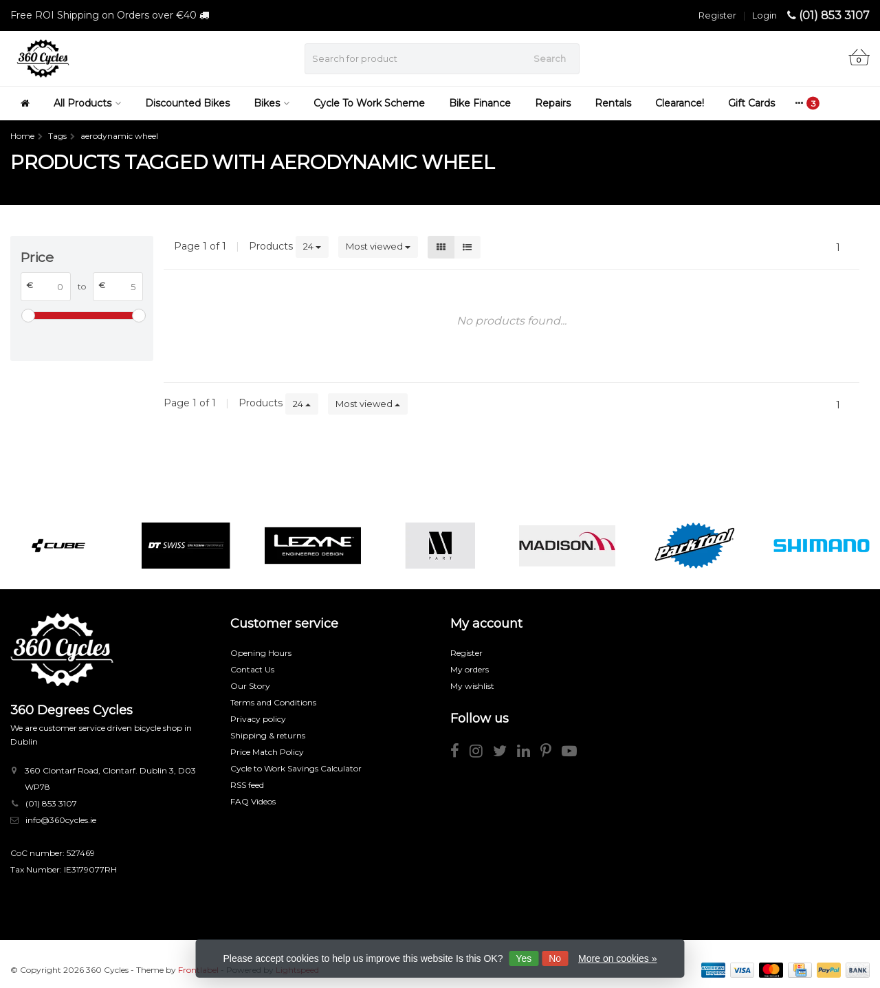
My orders (469, 669)
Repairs (553, 103)
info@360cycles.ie (60, 820)
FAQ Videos (253, 801)
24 (312, 246)
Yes (523, 958)
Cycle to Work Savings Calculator (296, 768)
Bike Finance (480, 103)
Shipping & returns (267, 735)
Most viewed (378, 246)
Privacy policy (258, 719)
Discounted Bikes (187, 103)
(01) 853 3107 (834, 15)
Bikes (271, 103)
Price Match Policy (267, 752)
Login (764, 15)
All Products (87, 103)
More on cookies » (617, 958)
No (555, 958)
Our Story (250, 686)
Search (550, 58)
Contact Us (252, 669)
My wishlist (472, 686)
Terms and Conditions (273, 702)
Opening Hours (261, 653)
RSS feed (247, 785)
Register (717, 15)
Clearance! (679, 103)
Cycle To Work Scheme (369, 103)
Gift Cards (751, 103)
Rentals (613, 103)
